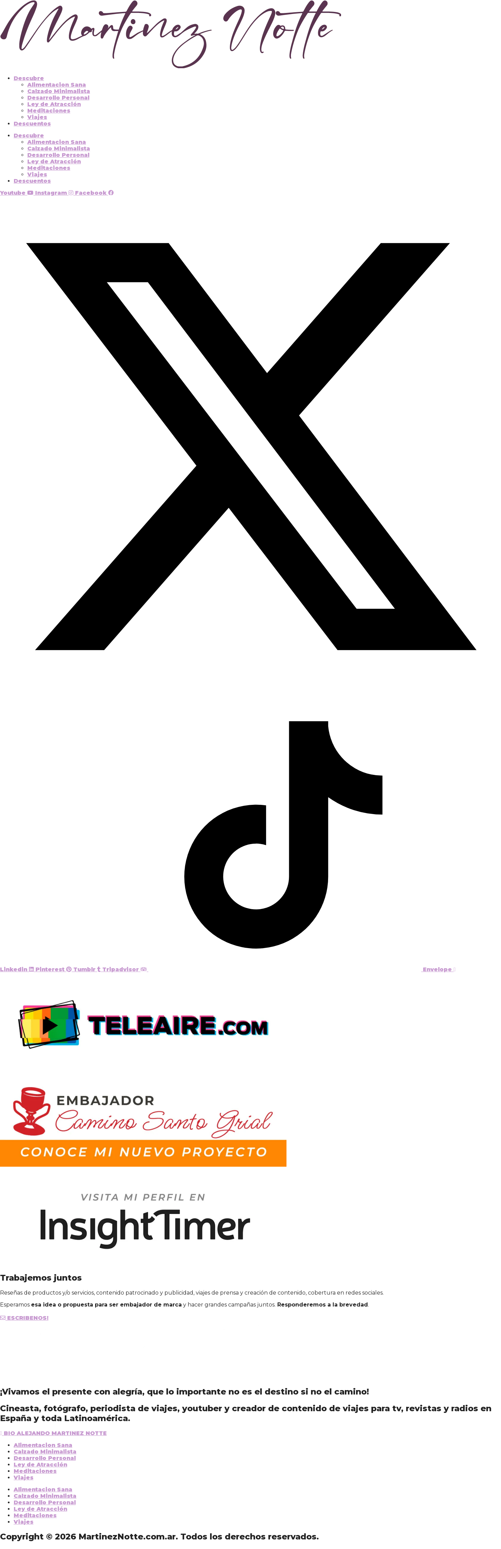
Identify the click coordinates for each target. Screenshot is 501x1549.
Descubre (29, 78)
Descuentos (32, 123)
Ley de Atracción (54, 104)
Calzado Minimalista (58, 91)
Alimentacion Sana (56, 85)
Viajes (37, 117)
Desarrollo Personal (58, 97)
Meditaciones (48, 110)
